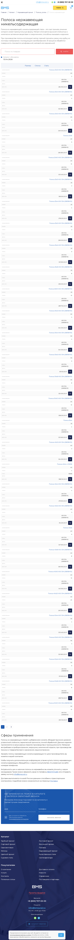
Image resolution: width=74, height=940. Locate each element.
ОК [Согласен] (61, 935)
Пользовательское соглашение (19, 819)
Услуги (4, 873)
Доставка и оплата (46, 869)
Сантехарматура (46, 858)
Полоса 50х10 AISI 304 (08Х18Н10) (60, 703)
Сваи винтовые (7, 848)
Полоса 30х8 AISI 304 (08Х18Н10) (60, 376)
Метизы (4, 851)
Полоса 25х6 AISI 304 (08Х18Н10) (60, 245)
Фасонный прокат (46, 844)
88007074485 (52, 772)
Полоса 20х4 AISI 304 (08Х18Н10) (60, 92)
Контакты (5, 876)
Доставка (54, 781)
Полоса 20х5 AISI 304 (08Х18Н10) (60, 114)
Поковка (42, 848)
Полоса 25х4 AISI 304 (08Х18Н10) (60, 201)
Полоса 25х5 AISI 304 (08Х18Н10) (60, 223)
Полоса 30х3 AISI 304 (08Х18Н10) (60, 311)
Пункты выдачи (37, 893)
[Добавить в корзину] (70, 87)
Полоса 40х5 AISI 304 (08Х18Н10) (60, 506)
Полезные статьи (8, 879)
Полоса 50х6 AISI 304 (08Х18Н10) (60, 659)
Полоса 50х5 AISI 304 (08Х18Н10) (60, 637)
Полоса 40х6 (67, 528)
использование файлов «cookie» (20, 935)
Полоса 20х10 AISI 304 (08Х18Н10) (60, 157)
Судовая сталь (7, 858)
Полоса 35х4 (67, 420)
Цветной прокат (7, 854)
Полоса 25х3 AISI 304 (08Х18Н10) (60, 179)
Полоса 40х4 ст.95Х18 (64, 464)
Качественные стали (47, 854)
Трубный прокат (7, 841)
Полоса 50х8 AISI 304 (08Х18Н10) (60, 681)
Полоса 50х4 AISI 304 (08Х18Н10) (60, 615)
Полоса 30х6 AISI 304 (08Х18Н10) (60, 355)
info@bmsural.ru (42, 2)
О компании (6, 869)
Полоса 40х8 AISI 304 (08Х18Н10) (60, 550)
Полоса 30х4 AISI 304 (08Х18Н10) (60, 333)
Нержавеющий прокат (48, 851)
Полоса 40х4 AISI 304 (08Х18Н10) (60, 484)
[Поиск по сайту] (60, 8)
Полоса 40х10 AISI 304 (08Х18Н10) (60, 571)
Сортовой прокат (8, 844)
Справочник (44, 876)
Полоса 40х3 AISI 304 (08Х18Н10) (60, 442)
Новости (42, 873)
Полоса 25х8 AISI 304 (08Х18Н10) (60, 267)
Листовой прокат (46, 841)
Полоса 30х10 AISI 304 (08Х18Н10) (60, 398)
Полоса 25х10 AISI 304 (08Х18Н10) (60, 289)
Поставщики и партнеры (49, 879)
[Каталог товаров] (2, 2)
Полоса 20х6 (67, 136)
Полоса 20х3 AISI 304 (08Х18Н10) (60, 70)
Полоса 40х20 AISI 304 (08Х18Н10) (60, 593)
